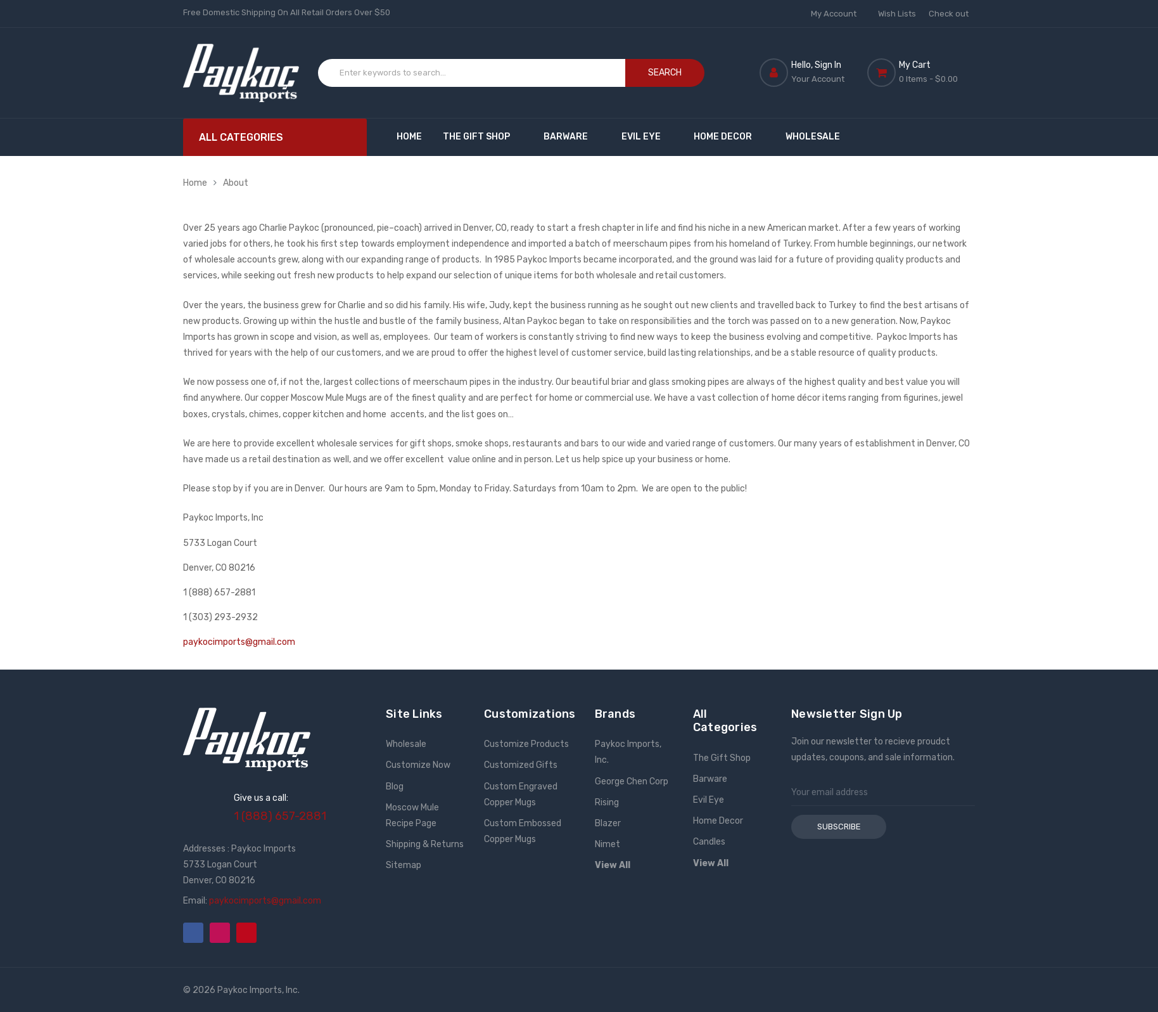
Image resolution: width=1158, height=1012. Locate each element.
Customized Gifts (520, 765)
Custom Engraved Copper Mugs (520, 794)
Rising (607, 802)
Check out (949, 13)
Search (665, 72)
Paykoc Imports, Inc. (628, 752)
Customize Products (526, 744)
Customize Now (418, 765)
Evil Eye (647, 136)
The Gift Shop (482, 136)
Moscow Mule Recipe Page (412, 815)
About (235, 183)
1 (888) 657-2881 (280, 816)
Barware (572, 136)
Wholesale (813, 136)
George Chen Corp (631, 781)
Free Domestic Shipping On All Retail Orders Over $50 (286, 12)
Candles (709, 841)
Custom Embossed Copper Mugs (522, 831)
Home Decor (729, 136)
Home (409, 136)
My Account (838, 13)
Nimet (607, 844)
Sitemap (403, 865)
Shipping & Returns (425, 844)
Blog (395, 786)
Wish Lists (897, 13)
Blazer (608, 823)
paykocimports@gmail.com (239, 642)
